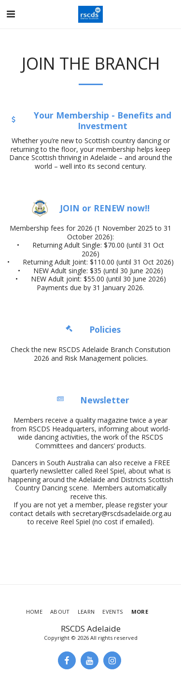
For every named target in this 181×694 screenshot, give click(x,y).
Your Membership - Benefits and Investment (102, 121)
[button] (10, 14)
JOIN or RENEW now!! (105, 208)
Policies (105, 329)
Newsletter (104, 400)
